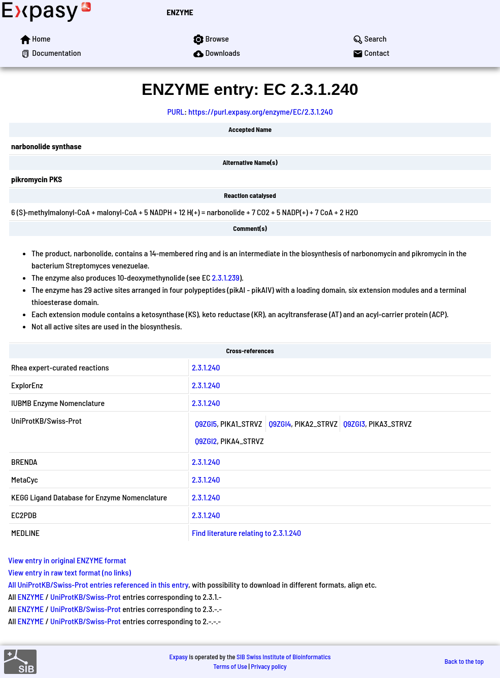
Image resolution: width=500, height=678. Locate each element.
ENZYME (179, 12)
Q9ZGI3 (354, 423)
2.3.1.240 (206, 367)
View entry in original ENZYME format (67, 560)
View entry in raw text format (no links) (69, 572)
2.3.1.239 (226, 277)
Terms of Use (230, 666)
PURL (175, 111)
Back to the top (464, 661)
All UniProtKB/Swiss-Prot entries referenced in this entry (98, 584)
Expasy (178, 657)
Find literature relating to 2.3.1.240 (246, 532)
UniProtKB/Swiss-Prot (85, 596)
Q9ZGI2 (206, 441)
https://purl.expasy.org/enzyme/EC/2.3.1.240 (260, 111)
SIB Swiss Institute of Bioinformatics (283, 657)
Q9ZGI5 (206, 423)
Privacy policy (268, 666)
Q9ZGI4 (280, 423)
